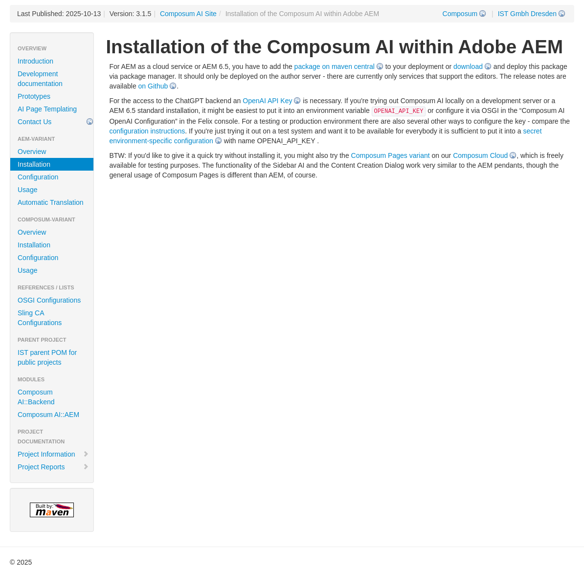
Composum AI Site (188, 14)
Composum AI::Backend (36, 397)
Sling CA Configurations (40, 318)
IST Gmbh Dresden (527, 14)
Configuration (38, 177)
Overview (32, 151)
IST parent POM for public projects (47, 357)
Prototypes (34, 96)
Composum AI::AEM (48, 414)
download (468, 66)
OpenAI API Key (267, 101)
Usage (27, 190)
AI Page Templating (47, 109)
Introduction (35, 61)
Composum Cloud (480, 155)
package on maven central (334, 66)
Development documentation (40, 79)
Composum (460, 14)
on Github (153, 86)
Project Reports (53, 467)
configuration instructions (147, 131)
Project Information (53, 454)
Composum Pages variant (390, 155)
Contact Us (34, 122)
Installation (34, 164)
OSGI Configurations (49, 300)
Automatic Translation (51, 202)
